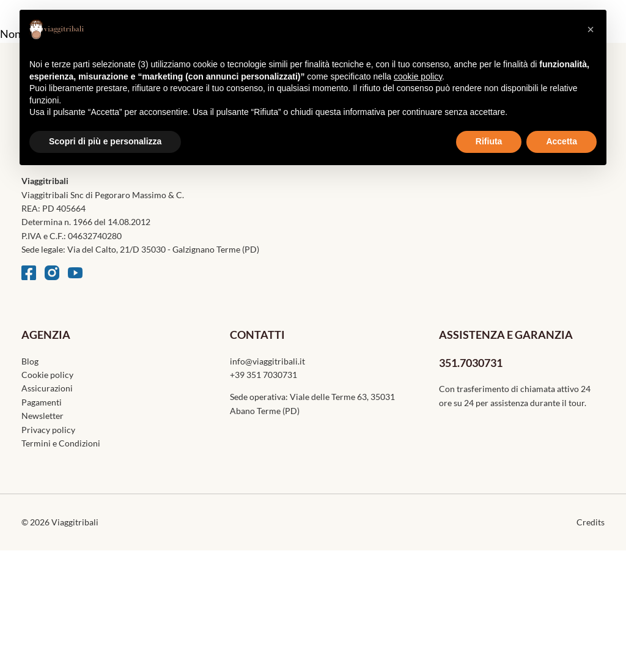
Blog (30, 361)
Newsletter (42, 415)
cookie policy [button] (418, 76)
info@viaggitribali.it (267, 361)
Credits (590, 522)
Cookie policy (47, 374)
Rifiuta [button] (489, 141)
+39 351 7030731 (263, 374)
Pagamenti (41, 402)
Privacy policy (48, 429)
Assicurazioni (47, 388)
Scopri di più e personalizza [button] (105, 141)
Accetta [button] (561, 141)
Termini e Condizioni (60, 443)
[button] (590, 29)
